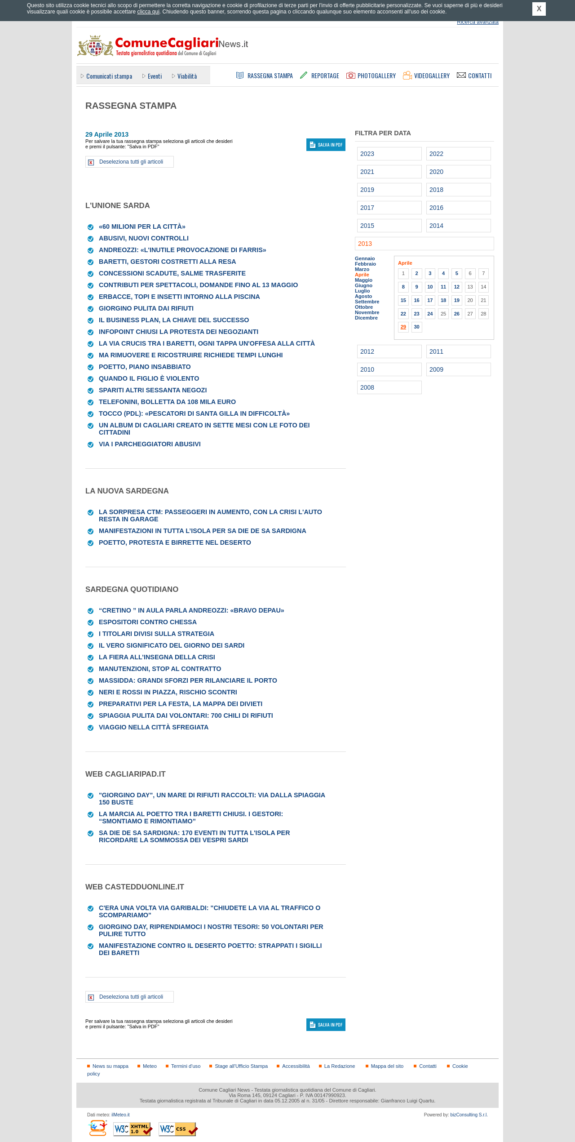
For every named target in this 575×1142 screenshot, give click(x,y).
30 (416, 326)
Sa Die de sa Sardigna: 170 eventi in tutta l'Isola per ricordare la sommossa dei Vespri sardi (194, 836)
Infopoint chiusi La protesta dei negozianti (178, 331)
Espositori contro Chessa (148, 622)
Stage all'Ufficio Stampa (241, 1066)
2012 (367, 351)
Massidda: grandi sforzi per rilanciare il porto (188, 680)
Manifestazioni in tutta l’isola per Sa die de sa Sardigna (202, 530)
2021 (367, 171)
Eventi (155, 75)
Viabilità (187, 75)
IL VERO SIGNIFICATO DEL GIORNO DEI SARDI (171, 645)
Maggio (363, 280)
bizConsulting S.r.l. (469, 1114)
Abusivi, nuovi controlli (144, 238)
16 (416, 300)
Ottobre (364, 307)
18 (443, 300)
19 (457, 300)
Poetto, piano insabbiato (145, 366)
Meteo (150, 1066)
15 (403, 300)
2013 (365, 243)
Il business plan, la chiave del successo (174, 320)
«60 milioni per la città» (142, 226)
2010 (367, 369)
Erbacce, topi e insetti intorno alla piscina (179, 296)
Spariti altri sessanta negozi (153, 390)
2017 (367, 207)
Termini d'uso (185, 1066)
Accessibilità (296, 1066)
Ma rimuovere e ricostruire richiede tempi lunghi (191, 355)
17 (430, 300)
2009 (436, 369)
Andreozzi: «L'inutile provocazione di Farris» (182, 249)
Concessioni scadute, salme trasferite (172, 273)
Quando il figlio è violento (149, 378)
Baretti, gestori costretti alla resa (167, 261)
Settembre (367, 301)
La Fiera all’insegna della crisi (157, 657)
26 (457, 313)
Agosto (363, 296)
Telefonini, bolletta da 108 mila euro (167, 401)
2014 (436, 225)
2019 (367, 189)
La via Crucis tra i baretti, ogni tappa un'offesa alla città (207, 343)
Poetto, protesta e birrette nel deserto (175, 542)
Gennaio (365, 258)
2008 (367, 387)
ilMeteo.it (120, 1114)
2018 (436, 189)
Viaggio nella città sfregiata (153, 727)
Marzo (362, 269)
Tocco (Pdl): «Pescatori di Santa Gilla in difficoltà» (194, 413)
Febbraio (365, 264)
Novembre (367, 312)
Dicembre (366, 317)
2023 (367, 153)
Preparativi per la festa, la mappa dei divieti (180, 703)
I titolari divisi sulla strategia (156, 633)
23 (416, 313)
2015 (367, 225)
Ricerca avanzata (478, 22)
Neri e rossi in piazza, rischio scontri (168, 692)
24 (430, 313)
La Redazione (339, 1066)
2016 (436, 207)
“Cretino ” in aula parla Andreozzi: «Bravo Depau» (191, 610)
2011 (436, 351)
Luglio (362, 290)
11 (443, 286)
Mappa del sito (387, 1066)
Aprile (362, 274)
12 (457, 286)
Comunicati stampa (109, 75)
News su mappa (110, 1066)
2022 (436, 153)
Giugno (363, 285)
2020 (436, 171)
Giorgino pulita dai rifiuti (146, 308)
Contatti (427, 1066)
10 (430, 286)
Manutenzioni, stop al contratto (160, 668)
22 (403, 313)
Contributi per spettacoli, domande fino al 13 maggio (198, 285)
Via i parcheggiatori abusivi (150, 444)
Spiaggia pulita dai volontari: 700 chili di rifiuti (186, 715)
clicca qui (148, 12)
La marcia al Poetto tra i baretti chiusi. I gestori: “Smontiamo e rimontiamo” (191, 817)
